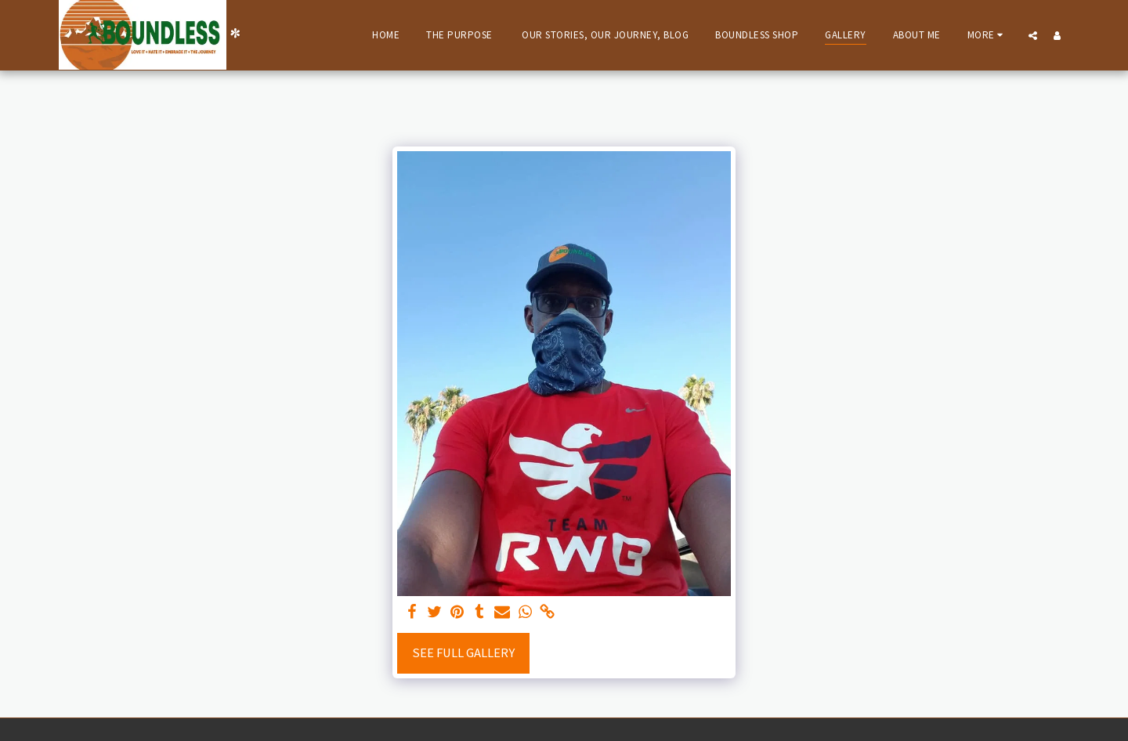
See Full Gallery (463, 653)
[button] (1032, 35)
